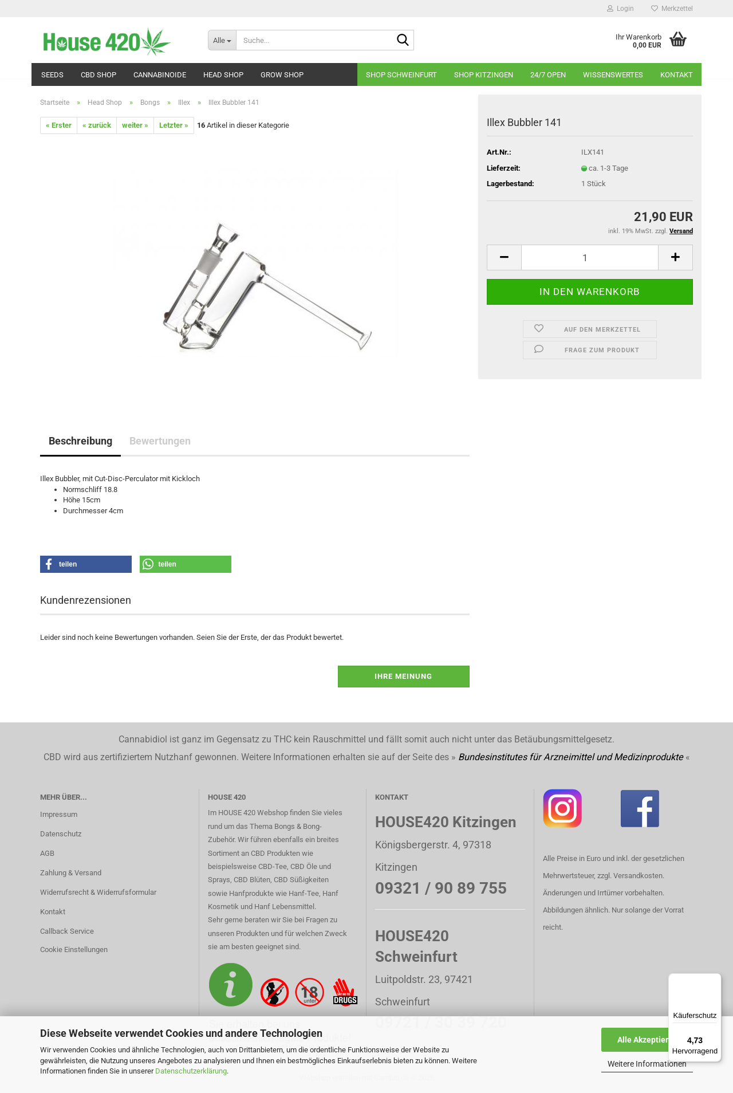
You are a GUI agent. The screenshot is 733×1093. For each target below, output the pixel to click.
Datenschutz (60, 833)
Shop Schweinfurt (401, 74)
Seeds (52, 74)
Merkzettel (672, 9)
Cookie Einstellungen (74, 949)
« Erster (59, 125)
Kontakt (676, 74)
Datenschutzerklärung (191, 1071)
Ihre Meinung (403, 676)
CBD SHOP (98, 74)
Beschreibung (80, 441)
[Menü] (715, 980)
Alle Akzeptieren (647, 1039)
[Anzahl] (590, 257)
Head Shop (223, 74)
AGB (47, 853)
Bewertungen (160, 441)
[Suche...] (222, 40)
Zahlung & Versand (70, 872)
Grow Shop (282, 74)
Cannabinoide (159, 74)
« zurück (96, 125)
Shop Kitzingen (483, 74)
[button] (504, 257)
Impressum (58, 814)
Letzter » (173, 125)
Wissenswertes (613, 74)
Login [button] (620, 9)
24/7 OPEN (548, 74)
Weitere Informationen (647, 1063)
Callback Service (67, 931)
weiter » (135, 125)
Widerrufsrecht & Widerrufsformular (98, 892)
